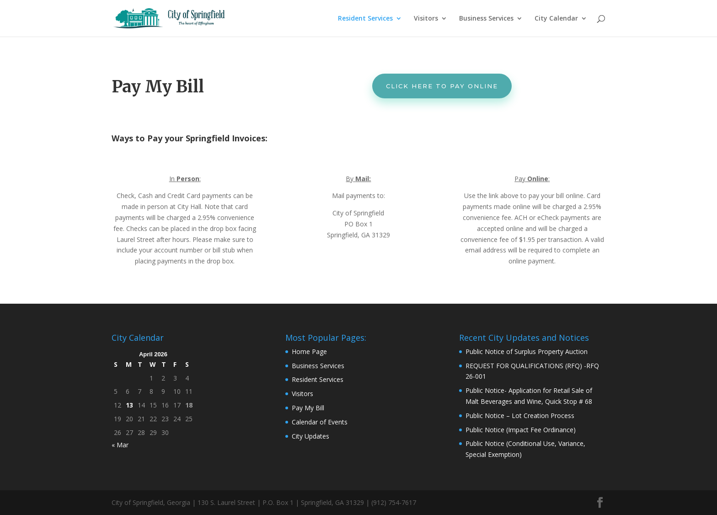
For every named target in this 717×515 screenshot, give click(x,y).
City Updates (310, 436)
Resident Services (365, 18)
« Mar (120, 444)
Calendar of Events (320, 422)
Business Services (486, 18)
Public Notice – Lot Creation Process (520, 415)
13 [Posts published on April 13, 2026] (129, 405)
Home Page (309, 351)
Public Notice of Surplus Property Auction (527, 351)
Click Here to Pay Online (442, 86)
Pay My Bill (308, 407)
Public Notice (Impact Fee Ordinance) (521, 429)
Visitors (426, 18)
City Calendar (556, 18)
